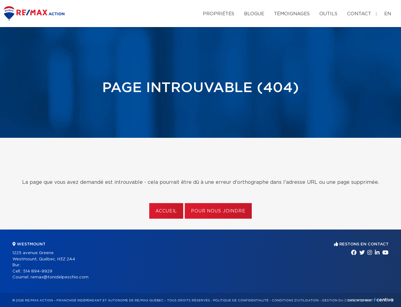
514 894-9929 (37, 271)
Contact (359, 14)
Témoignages (292, 14)
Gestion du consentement (347, 300)
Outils (328, 14)
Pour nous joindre (218, 211)
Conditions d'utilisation (295, 300)
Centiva (384, 300)
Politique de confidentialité (241, 300)
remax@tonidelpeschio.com (59, 277)
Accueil (166, 211)
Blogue (254, 14)
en (387, 14)
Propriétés (218, 14)
